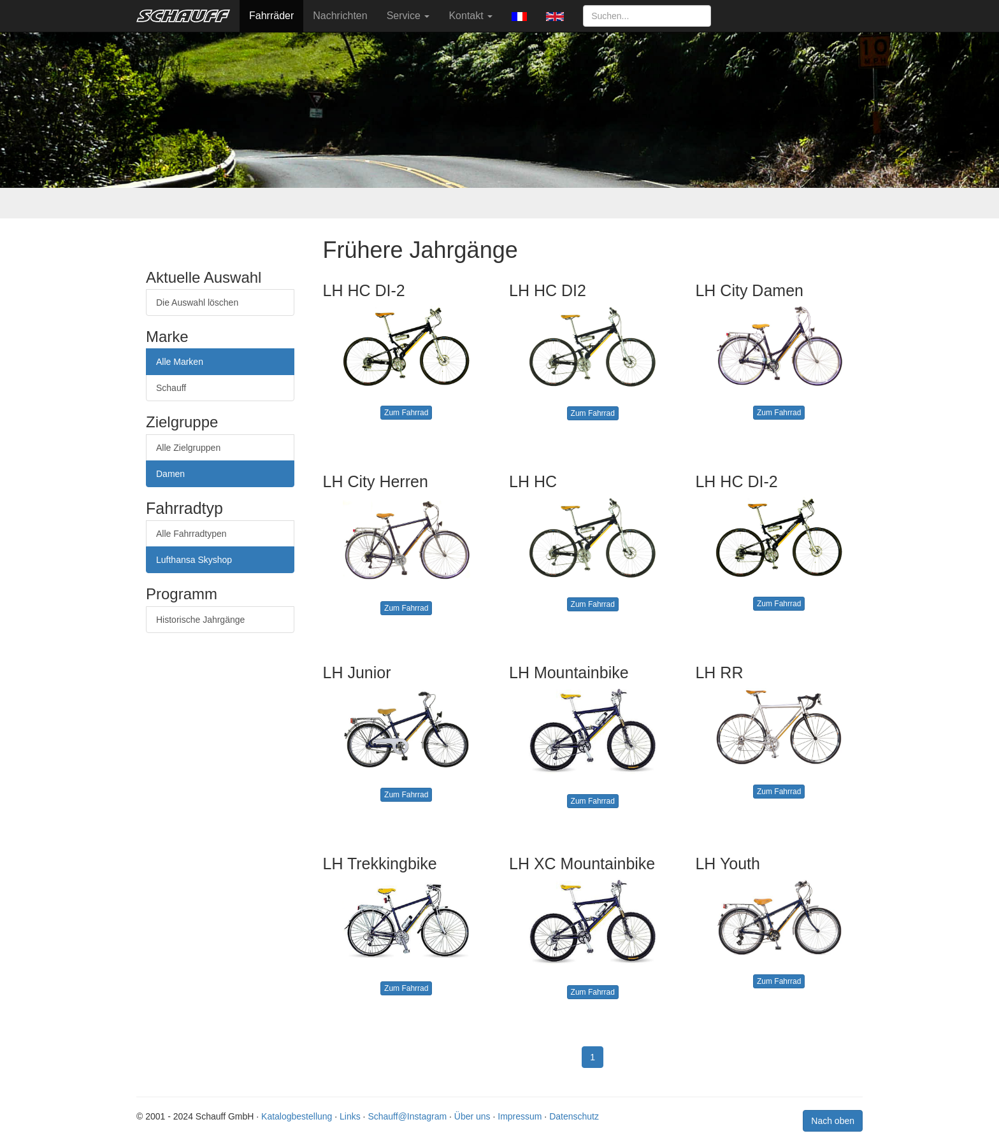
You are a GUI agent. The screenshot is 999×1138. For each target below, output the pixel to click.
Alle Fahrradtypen (191, 534)
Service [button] (408, 15)
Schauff (171, 388)
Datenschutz (574, 1116)
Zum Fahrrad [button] (406, 412)
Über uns (472, 1116)
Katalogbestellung (296, 1116)
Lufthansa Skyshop (194, 560)
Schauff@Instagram (407, 1116)
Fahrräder (271, 15)
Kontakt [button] (470, 15)
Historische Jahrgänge (200, 620)
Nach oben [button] (832, 1121)
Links (350, 1116)
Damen (170, 474)
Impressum (520, 1116)
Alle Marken (179, 362)
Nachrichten (340, 15)
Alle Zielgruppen (188, 448)
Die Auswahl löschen (197, 302)
